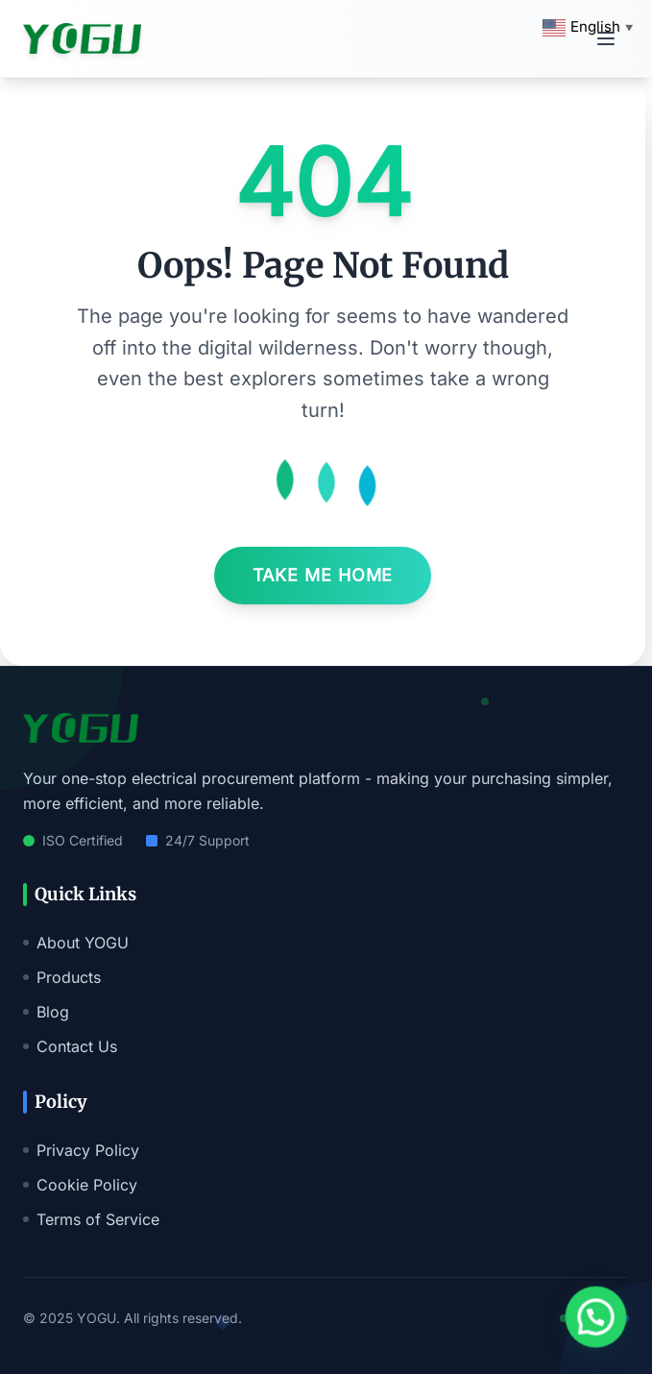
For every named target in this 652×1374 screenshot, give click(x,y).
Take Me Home (323, 575)
